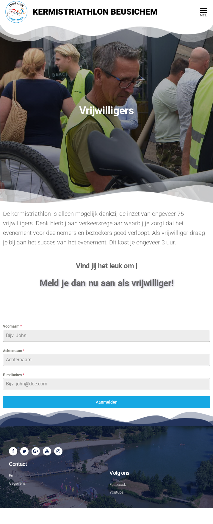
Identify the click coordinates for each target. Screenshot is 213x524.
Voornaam (12, 326)
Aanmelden (107, 402)
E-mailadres (13, 375)
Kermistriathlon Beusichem (95, 12)
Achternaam (13, 351)
